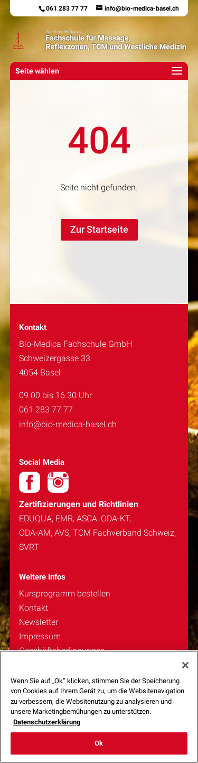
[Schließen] (185, 665)
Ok (99, 743)
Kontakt (33, 608)
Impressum (40, 636)
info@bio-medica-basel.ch (68, 424)
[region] (99, 706)
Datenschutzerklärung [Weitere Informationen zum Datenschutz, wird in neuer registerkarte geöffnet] (46, 722)
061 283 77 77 (67, 8)
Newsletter (38, 622)
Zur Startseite (99, 229)
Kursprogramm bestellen (64, 594)
